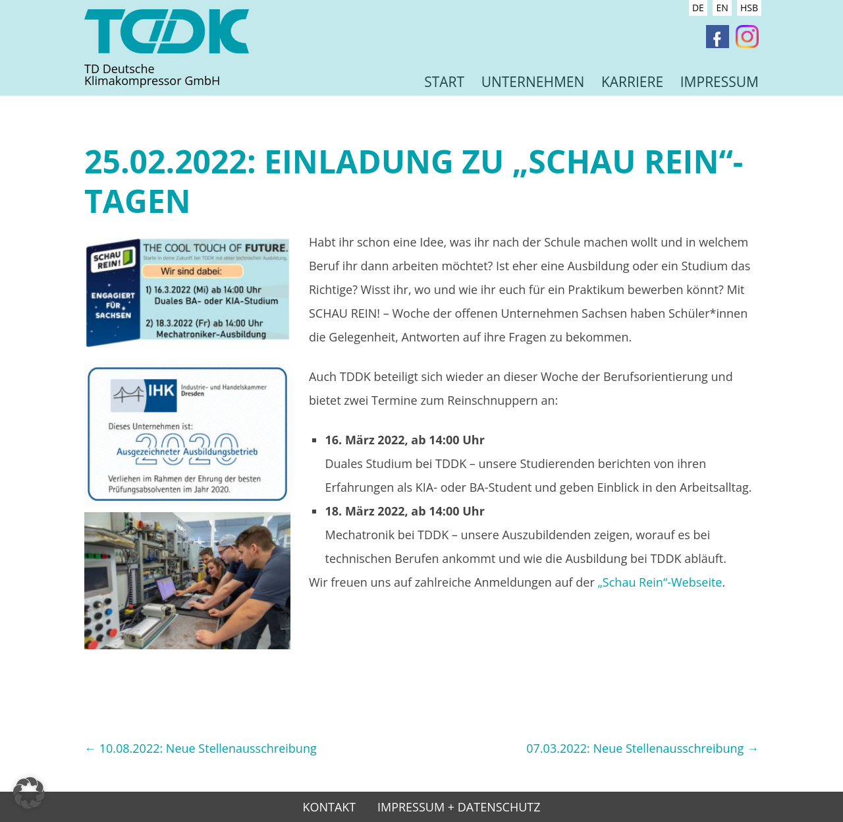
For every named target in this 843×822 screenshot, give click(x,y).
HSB (749, 7)
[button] (29, 793)
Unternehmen (533, 82)
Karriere (632, 82)
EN (722, 7)
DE (698, 7)
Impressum (719, 82)
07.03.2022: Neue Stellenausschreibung (642, 748)
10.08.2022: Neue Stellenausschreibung (200, 748)
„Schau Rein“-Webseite (660, 582)
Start (444, 82)
